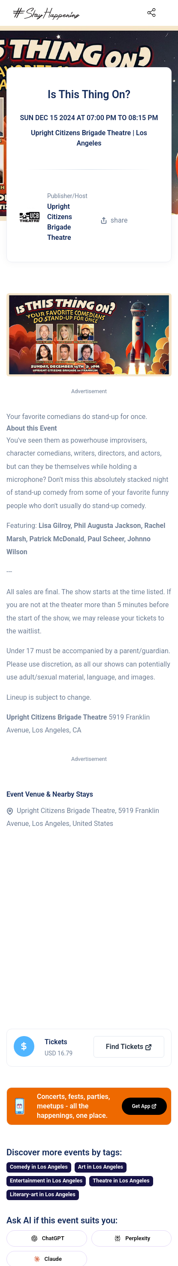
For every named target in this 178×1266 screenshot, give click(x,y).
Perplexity (131, 1238)
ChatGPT (46, 1238)
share (114, 220)
